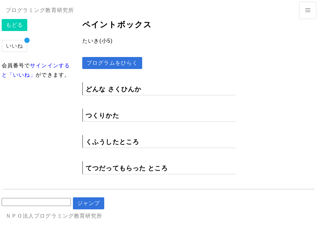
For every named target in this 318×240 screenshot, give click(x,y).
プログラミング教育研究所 (40, 10)
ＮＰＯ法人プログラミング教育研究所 (54, 216)
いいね (14, 46)
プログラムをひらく (112, 63)
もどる (14, 25)
